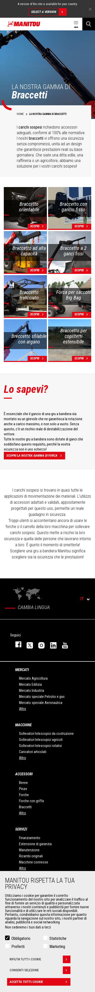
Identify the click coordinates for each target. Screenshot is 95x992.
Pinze (23, 789)
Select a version (48, 11)
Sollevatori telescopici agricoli (41, 740)
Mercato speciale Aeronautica (40, 703)
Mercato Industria (31, 691)
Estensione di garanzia (35, 844)
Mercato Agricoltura (33, 678)
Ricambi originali (31, 856)
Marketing (57, 947)
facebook (16, 644)
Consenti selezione (40, 971)
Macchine (23, 725)
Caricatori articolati (32, 752)
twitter (27, 644)
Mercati (22, 669)
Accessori (24, 774)
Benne (23, 783)
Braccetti (25, 807)
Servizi (21, 829)
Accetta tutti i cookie (40, 983)
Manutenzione (29, 850)
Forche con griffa (31, 801)
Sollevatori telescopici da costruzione (46, 734)
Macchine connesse (33, 862)
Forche (24, 795)
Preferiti (18, 947)
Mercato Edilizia (30, 684)
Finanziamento (29, 838)
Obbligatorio (20, 939)
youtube (62, 644)
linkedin (51, 644)
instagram (39, 644)
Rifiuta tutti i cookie (40, 960)
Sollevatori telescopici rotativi (40, 746)
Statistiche (57, 939)
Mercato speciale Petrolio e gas (42, 697)
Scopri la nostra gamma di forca (35, 455)
